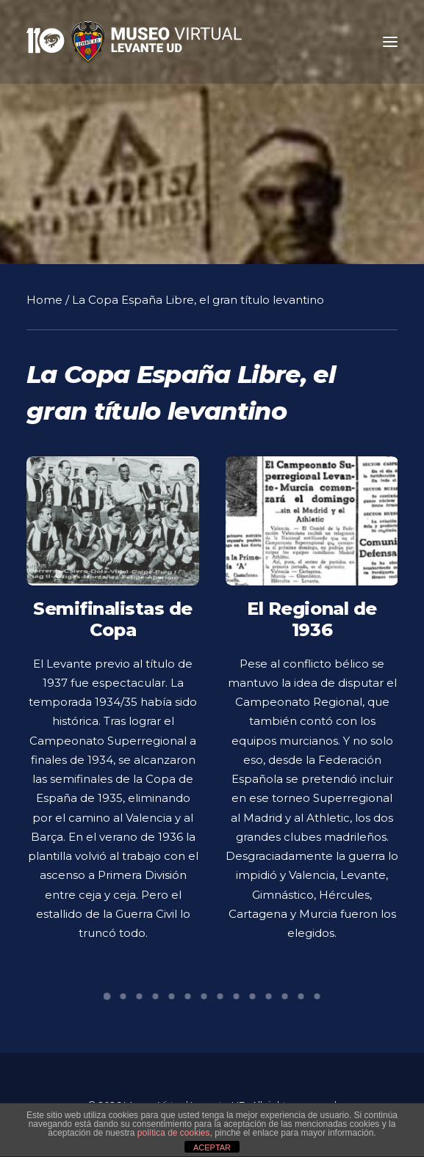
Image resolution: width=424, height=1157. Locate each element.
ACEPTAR (212, 1147)
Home (44, 300)
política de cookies (173, 1133)
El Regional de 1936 (311, 630)
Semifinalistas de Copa (113, 619)
